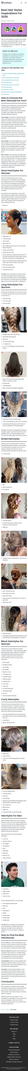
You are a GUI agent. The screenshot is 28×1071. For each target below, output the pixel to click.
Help (14, 1034)
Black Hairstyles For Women (11, 85)
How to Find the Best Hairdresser (12, 92)
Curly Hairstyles (7, 87)
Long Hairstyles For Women (11, 80)
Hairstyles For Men (8, 89)
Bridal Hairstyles (7, 82)
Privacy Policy (14, 1020)
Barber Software (14, 1059)
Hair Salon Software (14, 1050)
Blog (14, 1038)
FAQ (14, 1036)
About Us (14, 1031)
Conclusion (6, 94)
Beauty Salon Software (14, 1057)
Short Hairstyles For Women (11, 77)
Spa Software (14, 1052)
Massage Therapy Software (14, 1062)
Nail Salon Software (14, 1055)
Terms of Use (14, 1022)
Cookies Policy (14, 1025)
